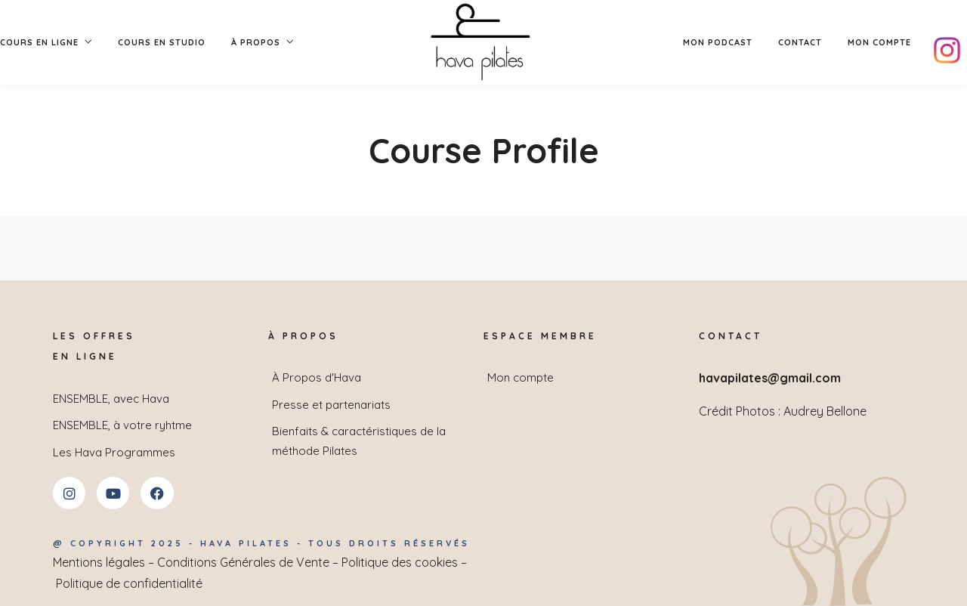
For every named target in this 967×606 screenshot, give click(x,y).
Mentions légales (99, 562)
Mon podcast (717, 42)
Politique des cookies (399, 562)
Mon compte (879, 42)
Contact (800, 42)
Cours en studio (161, 42)
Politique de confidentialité (129, 583)
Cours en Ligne (39, 42)
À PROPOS (255, 42)
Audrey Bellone (825, 411)
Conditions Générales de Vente (243, 562)
